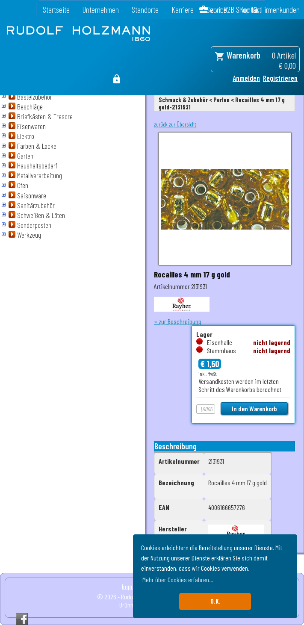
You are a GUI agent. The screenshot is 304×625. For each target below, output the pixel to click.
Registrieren (280, 78)
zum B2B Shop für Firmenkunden (255, 10)
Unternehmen (101, 10)
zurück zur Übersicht (175, 124)
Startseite (56, 10)
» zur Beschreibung (177, 321)
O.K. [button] (215, 601)
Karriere (182, 10)
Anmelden (246, 78)
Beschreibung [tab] (175, 446)
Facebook (22, 619)
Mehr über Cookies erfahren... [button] (177, 579)
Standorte (145, 10)
